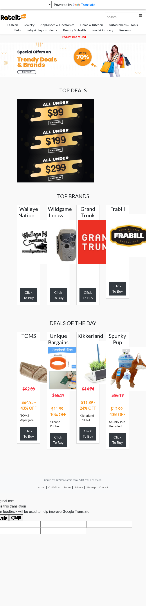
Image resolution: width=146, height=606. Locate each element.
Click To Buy (28, 295)
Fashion (12, 25)
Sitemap (91, 487)
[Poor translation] (16, 517)
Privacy (78, 487)
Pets (17, 30)
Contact (103, 487)
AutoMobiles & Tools (123, 25)
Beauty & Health (74, 30)
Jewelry (29, 25)
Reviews (125, 30)
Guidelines (54, 487)
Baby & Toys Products (42, 30)
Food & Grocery (102, 30)
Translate (84, 4)
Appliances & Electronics (57, 25)
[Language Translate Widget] (26, 4)
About (41, 487)
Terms (67, 487)
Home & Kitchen (91, 25)
